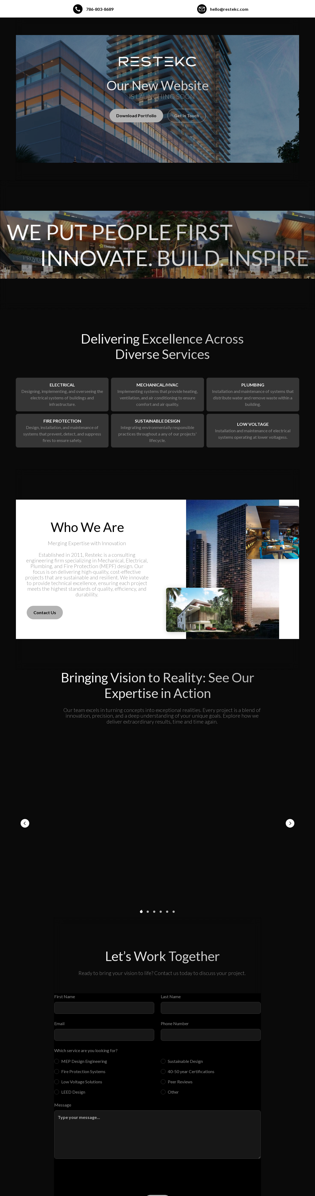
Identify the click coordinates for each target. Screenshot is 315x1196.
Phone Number (175, 1023)
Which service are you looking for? (86, 1050)
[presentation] (95, 1175)
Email (59, 1023)
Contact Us (44, 612)
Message (62, 1104)
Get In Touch (186, 115)
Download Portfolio (136, 115)
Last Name (171, 996)
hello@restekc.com (229, 9)
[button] (25, 823)
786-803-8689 (100, 9)
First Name (64, 996)
